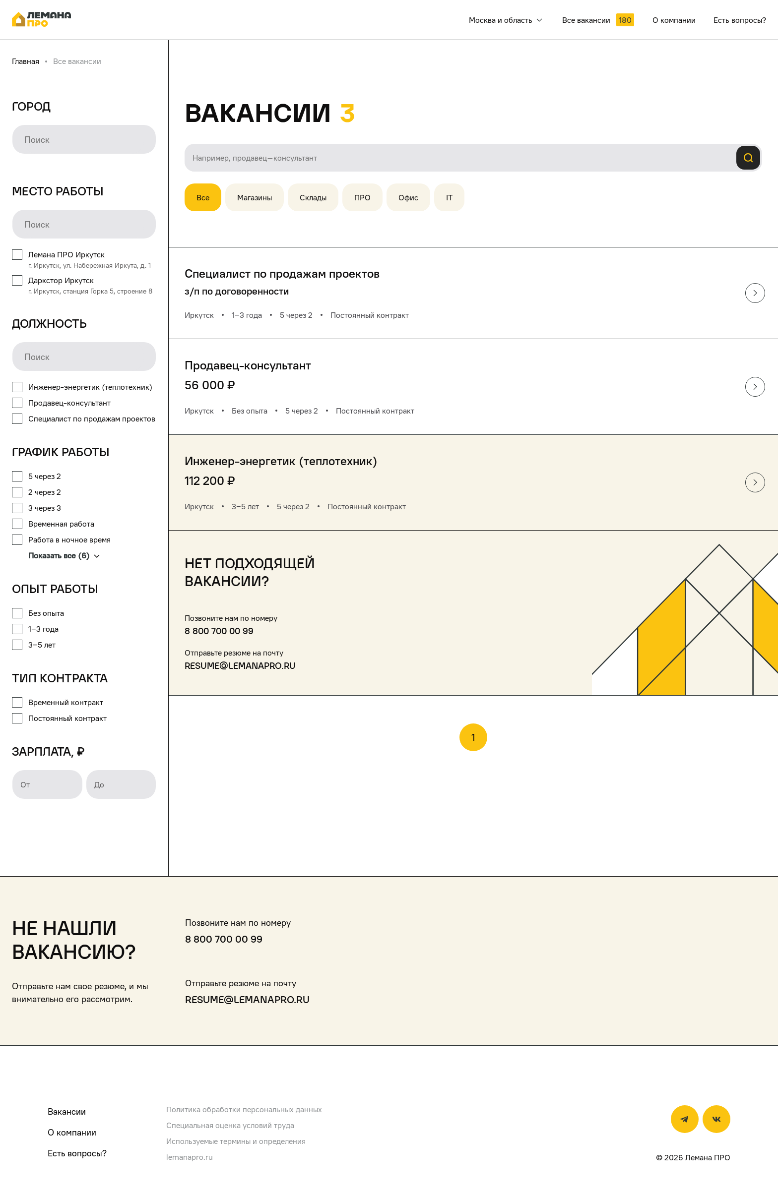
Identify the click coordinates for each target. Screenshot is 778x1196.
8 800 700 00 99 (219, 631)
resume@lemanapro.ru (240, 665)
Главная (25, 61)
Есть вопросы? (77, 1153)
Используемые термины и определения (236, 1141)
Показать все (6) (64, 555)
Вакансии (67, 1111)
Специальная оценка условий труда (230, 1125)
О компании (72, 1132)
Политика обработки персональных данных (244, 1109)
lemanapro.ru (189, 1157)
